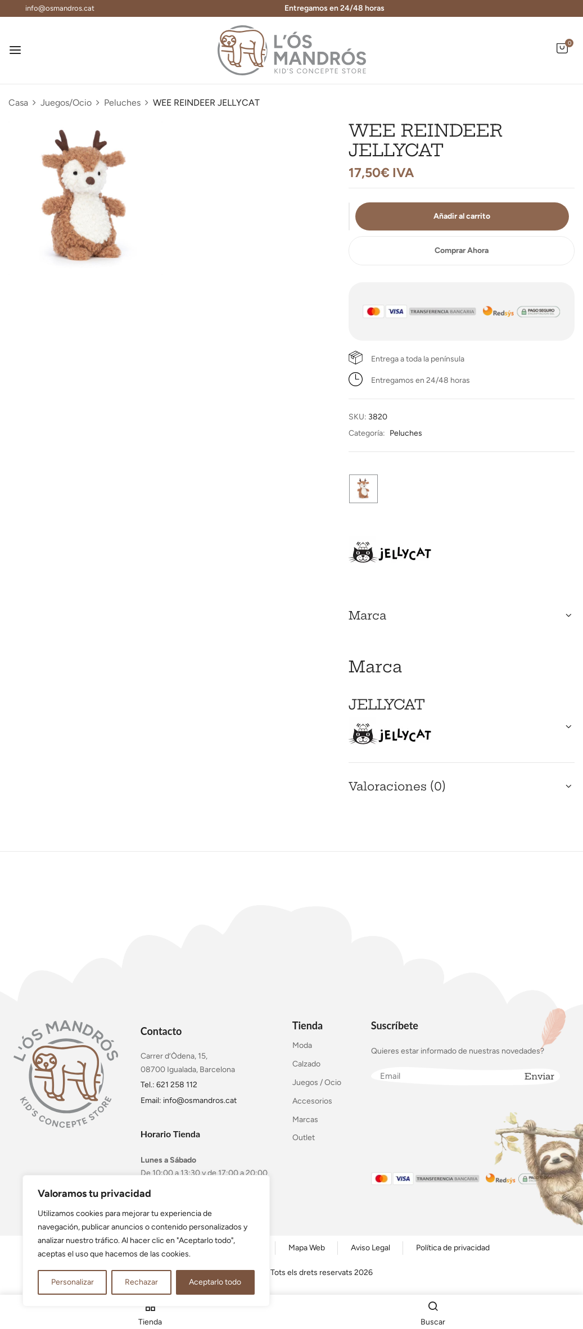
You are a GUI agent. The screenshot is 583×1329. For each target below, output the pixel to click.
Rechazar (141, 1282)
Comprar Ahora (462, 250)
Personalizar (72, 1282)
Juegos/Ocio (66, 102)
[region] (146, 1241)
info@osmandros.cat (59, 8)
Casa (18, 102)
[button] (562, 54)
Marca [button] (367, 615)
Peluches (122, 102)
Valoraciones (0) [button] (397, 786)
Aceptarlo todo (215, 1282)
